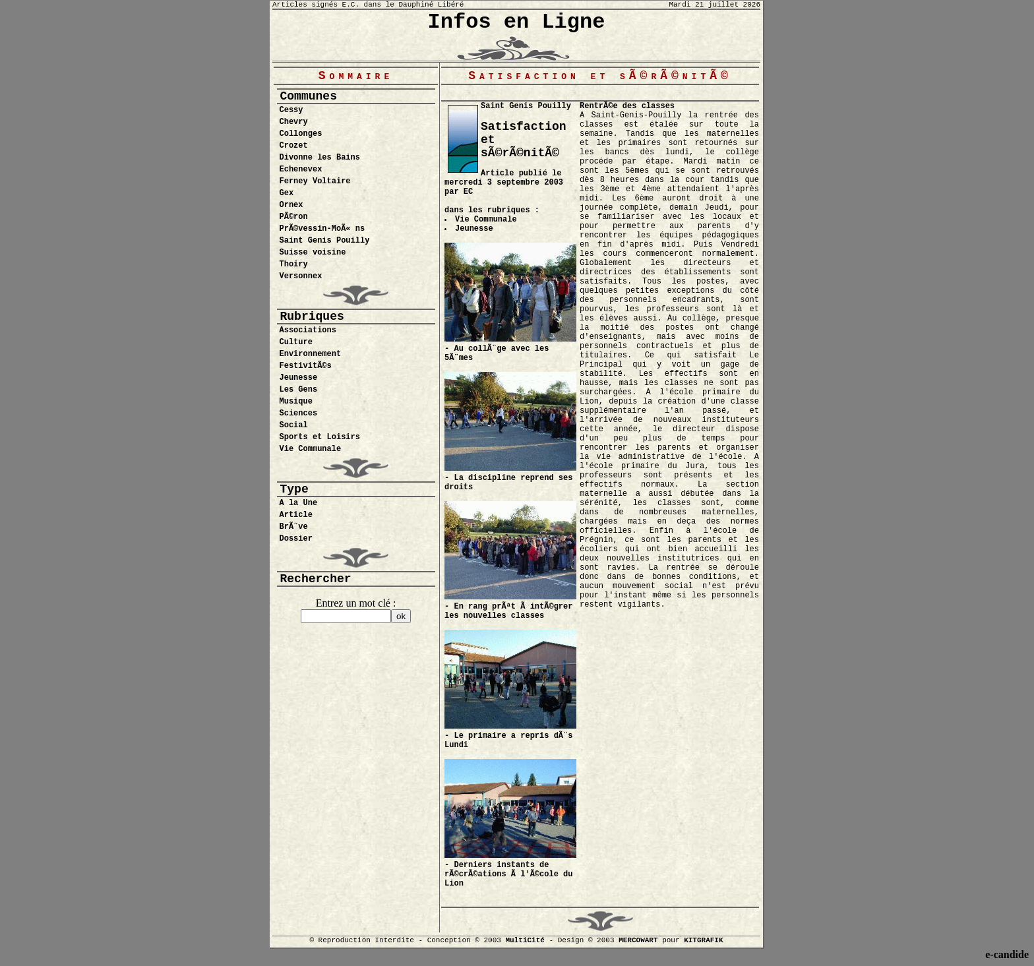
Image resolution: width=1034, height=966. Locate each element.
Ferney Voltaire (315, 181)
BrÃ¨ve (294, 526)
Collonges (301, 133)
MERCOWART (638, 940)
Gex (287, 193)
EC (468, 191)
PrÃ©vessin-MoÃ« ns (322, 228)
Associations (308, 330)
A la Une (299, 503)
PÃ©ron (294, 217)
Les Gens (299, 389)
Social (294, 425)
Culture (296, 342)
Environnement (311, 354)
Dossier (296, 538)
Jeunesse (299, 377)
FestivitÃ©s (306, 366)
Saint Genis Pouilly (325, 240)
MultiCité (524, 940)
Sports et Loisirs (320, 437)
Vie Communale (311, 449)
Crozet (294, 145)
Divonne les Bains (320, 157)
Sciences (299, 413)
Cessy (291, 110)
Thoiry (294, 264)
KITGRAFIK (703, 940)
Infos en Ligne (516, 22)
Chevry (294, 122)
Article (296, 515)
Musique (296, 401)
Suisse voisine (313, 252)
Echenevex (301, 169)
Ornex (291, 205)
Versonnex (301, 276)
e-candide (1007, 954)
